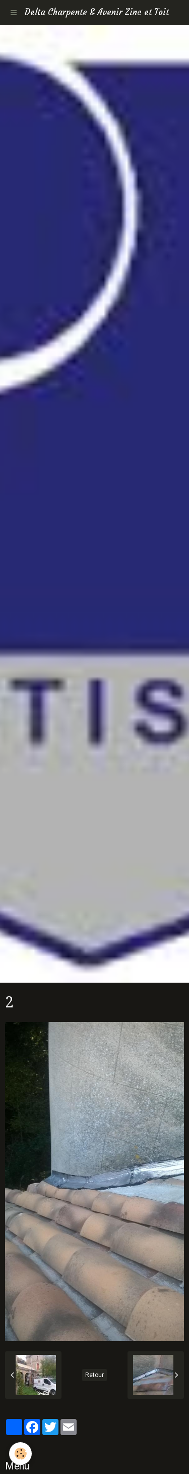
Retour (94, 1375)
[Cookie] (20, 1453)
